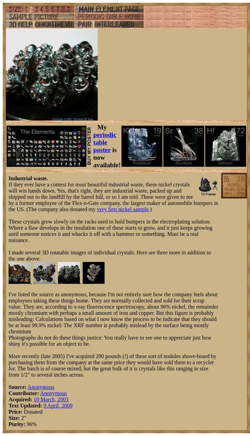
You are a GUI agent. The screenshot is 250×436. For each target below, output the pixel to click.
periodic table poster (104, 142)
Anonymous (40, 387)
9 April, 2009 (58, 406)
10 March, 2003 (51, 399)
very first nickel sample (123, 209)
